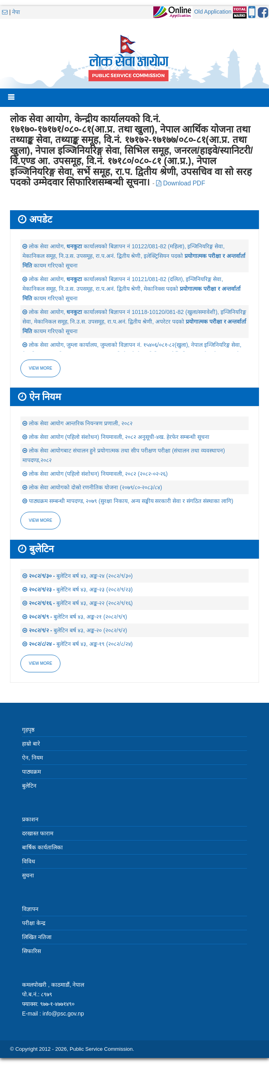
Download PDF (180, 183)
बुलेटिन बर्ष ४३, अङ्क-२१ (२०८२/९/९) (74, 616)
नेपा (16, 12)
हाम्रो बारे (31, 743)
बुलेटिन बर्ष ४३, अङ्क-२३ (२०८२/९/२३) (77, 589)
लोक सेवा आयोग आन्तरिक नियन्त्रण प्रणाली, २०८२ (77, 423)
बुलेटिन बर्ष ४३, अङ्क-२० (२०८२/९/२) (74, 630)
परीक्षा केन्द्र (33, 923)
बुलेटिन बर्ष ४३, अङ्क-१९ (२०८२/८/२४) (77, 644)
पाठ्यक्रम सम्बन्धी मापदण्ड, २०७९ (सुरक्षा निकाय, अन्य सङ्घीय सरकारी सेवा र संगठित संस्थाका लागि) (127, 501)
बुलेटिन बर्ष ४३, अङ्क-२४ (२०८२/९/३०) (77, 576)
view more (40, 520)
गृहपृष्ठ (28, 729)
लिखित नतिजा (37, 937)
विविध (28, 861)
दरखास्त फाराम (37, 833)
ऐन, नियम (32, 757)
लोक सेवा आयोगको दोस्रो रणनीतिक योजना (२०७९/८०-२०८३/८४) (92, 487)
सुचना (28, 875)
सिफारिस (31, 951)
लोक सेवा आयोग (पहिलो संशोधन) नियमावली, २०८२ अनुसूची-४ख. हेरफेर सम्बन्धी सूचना (115, 437)
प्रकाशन (30, 819)
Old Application (212, 11)
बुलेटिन (29, 785)
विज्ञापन (30, 909)
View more (40, 368)
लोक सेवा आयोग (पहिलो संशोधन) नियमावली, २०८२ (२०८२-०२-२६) (95, 474)
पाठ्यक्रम (31, 771)
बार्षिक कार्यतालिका (42, 847)
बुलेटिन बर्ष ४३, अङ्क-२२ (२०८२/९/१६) (77, 603)
